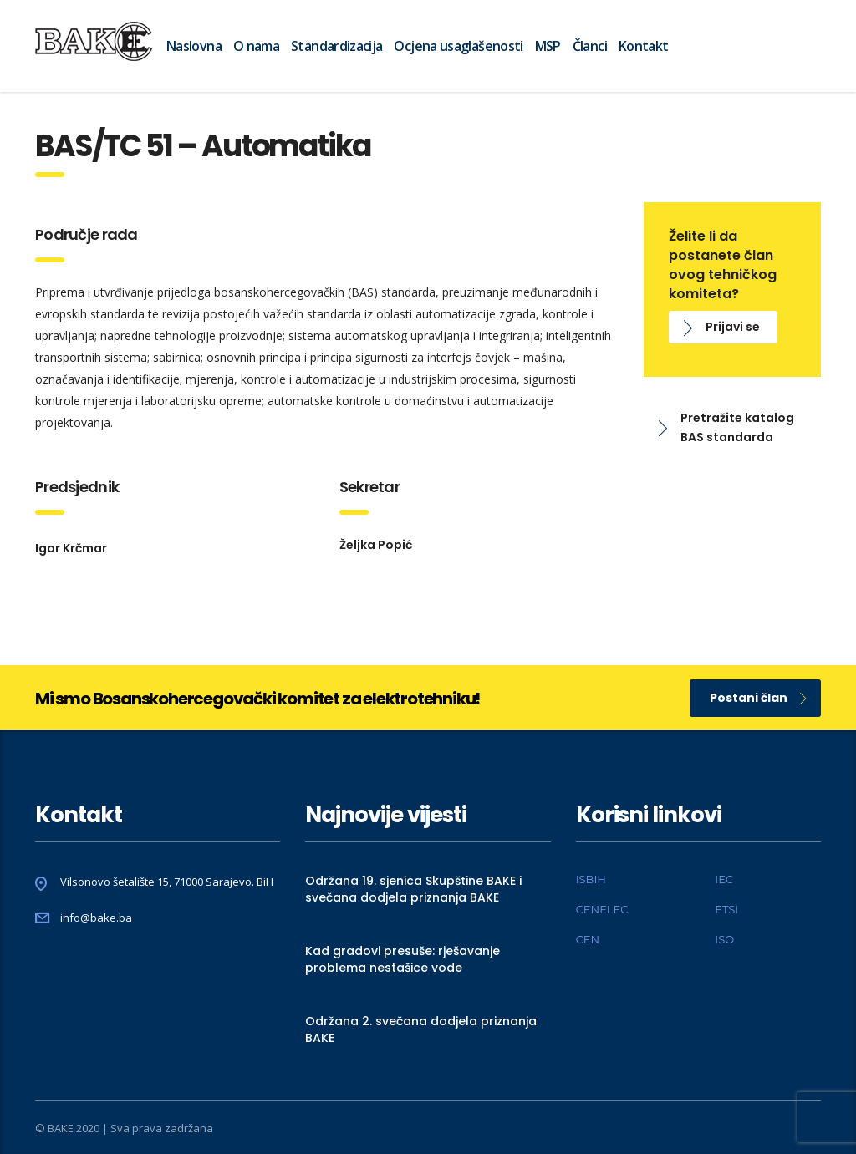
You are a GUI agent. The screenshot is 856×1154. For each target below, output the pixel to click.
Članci (590, 46)
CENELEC (602, 909)
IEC (724, 879)
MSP (548, 46)
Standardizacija (336, 46)
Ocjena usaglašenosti (458, 46)
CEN (587, 939)
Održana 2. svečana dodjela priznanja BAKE (421, 1029)
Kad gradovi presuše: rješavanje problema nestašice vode (402, 959)
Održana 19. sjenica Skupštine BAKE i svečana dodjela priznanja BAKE (413, 889)
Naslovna (194, 46)
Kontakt (644, 46)
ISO (724, 939)
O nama (256, 46)
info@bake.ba (96, 917)
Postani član (758, 697)
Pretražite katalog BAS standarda (726, 427)
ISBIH (591, 879)
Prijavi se (722, 326)
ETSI (726, 909)
